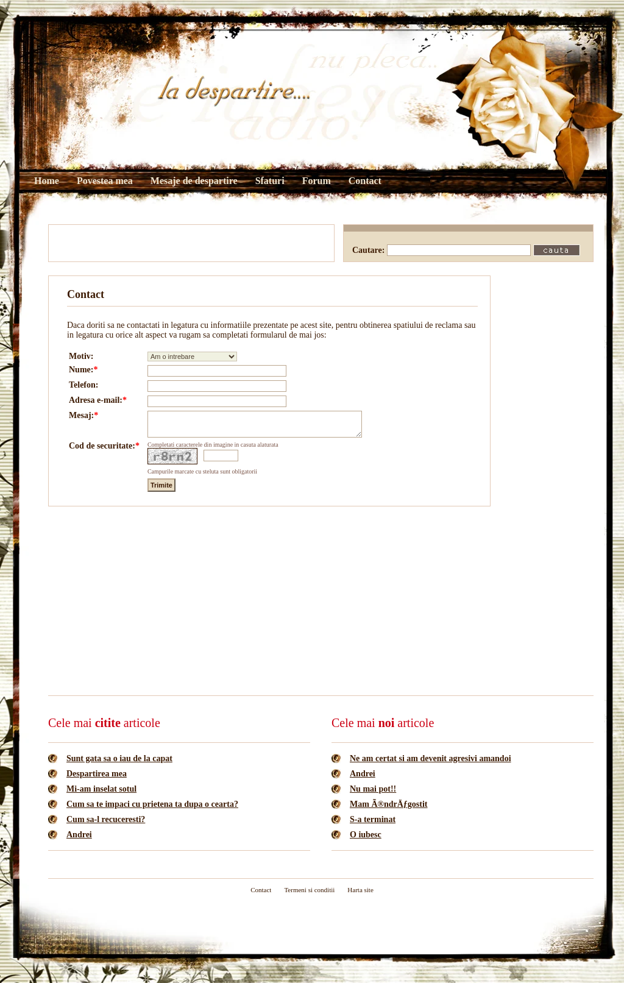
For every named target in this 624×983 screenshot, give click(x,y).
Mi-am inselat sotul (101, 794)
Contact (365, 181)
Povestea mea (105, 181)
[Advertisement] (191, 243)
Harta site (360, 895)
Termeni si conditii (309, 895)
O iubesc (365, 840)
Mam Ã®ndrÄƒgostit (389, 809)
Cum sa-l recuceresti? (105, 824)
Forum (316, 181)
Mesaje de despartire (194, 181)
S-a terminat (372, 824)
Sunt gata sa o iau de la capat (119, 763)
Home (46, 181)
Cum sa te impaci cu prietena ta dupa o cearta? (152, 809)
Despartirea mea (96, 779)
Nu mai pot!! (373, 794)
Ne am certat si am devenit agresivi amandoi (430, 763)
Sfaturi (270, 181)
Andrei (79, 840)
